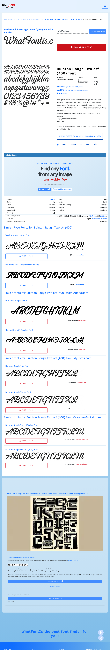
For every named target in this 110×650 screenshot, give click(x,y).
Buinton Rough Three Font (18, 392)
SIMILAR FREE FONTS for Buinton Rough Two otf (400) (80, 136)
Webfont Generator (55, 598)
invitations (92, 216)
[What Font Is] (8, 6)
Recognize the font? (55, 581)
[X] (101, 638)
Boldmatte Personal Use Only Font (22, 265)
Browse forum (55, 586)
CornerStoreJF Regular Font (19, 330)
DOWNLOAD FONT (82, 47)
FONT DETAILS (26, 256)
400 (87, 144)
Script (52, 199)
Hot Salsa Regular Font (16, 301)
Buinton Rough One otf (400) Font (21, 450)
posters (103, 216)
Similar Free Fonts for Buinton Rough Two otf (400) (38, 227)
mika (95, 144)
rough (73, 144)
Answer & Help (73, 560)
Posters (104, 219)
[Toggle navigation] (105, 5)
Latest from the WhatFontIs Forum (21, 558)
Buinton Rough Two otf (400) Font (21, 425)
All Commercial (36, 19)
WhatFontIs (9, 19)
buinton (64, 144)
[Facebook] (101, 632)
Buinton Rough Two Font (17, 366)
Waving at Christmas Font (17, 235)
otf (81, 144)
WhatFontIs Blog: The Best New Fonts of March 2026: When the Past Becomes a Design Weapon (47, 494)
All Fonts (22, 19)
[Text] (72, 31)
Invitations (95, 219)
